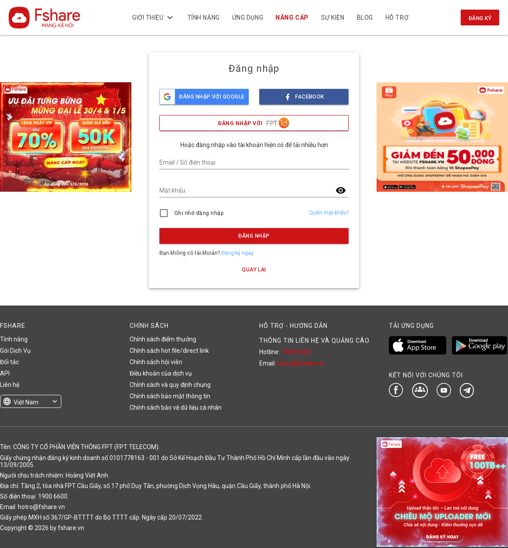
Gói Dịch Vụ (15, 350)
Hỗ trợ (397, 17)
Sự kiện (333, 17)
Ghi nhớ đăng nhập (199, 213)
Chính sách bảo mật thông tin (170, 396)
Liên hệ (9, 384)
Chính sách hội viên (156, 361)
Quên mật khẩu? (329, 213)
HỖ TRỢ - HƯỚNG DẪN (293, 325)
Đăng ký (480, 18)
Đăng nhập (253, 236)
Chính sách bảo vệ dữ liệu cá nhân (176, 407)
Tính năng (203, 17)
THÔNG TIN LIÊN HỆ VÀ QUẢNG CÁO (314, 340)
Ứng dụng (247, 17)
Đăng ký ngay (237, 253)
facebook (304, 94)
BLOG (365, 17)
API (5, 373)
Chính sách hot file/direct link (169, 350)
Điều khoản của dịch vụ (161, 373)
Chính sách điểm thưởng (163, 339)
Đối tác (9, 361)
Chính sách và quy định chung (170, 384)
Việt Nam (26, 402)
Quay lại (254, 270)
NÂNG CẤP (292, 17)
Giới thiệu (153, 17)
